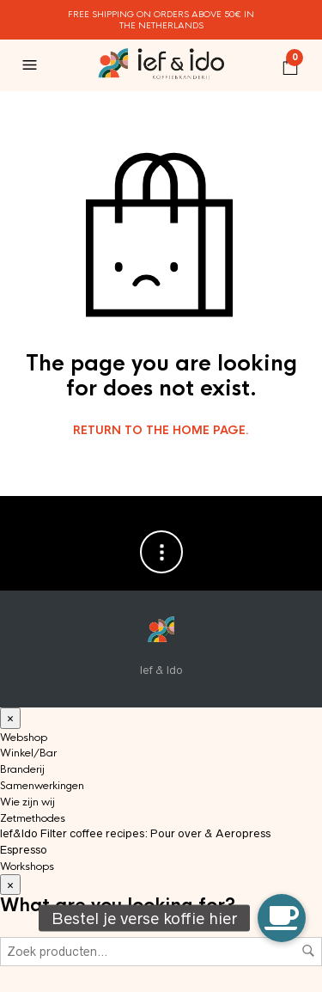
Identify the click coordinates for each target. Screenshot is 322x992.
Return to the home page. (161, 431)
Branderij (22, 769)
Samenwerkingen (42, 786)
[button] (282, 918)
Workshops (27, 866)
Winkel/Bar (28, 753)
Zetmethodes (32, 818)
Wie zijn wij (27, 802)
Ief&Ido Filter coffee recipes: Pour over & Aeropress (135, 833)
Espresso (23, 849)
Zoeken (308, 951)
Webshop (23, 737)
